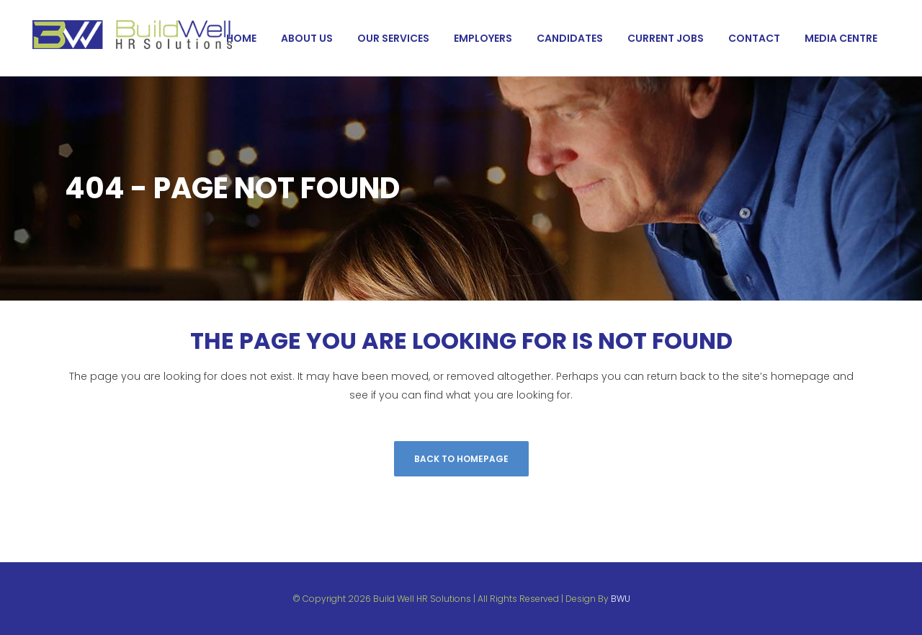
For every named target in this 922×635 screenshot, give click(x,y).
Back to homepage (461, 459)
